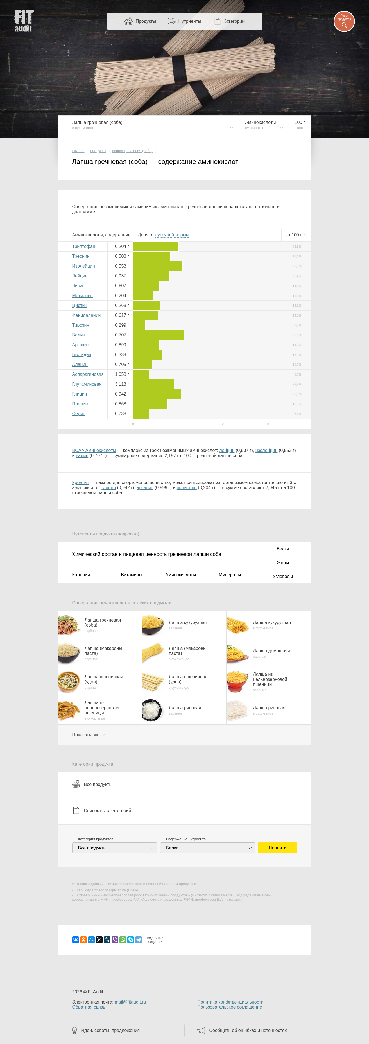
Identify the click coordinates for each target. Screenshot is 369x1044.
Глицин (79, 394)
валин (82, 455)
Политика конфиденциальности (230, 1002)
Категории (234, 21)
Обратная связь (88, 1007)
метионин (187, 487)
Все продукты (92, 784)
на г (294, 234)
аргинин (145, 487)
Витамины (131, 574)
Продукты (146, 21)
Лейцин (80, 276)
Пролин (80, 403)
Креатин (80, 482)
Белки (283, 548)
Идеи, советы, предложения (110, 1030)
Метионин (82, 295)
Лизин (78, 285)
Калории (81, 574)
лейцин (226, 450)
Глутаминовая (87, 384)
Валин (78, 335)
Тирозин (80, 325)
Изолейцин (83, 266)
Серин (78, 413)
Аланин (80, 364)
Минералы (230, 574)
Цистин (79, 305)
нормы (172, 234)
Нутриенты (189, 21)
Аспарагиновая (88, 374)
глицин (108, 487)
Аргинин (80, 344)
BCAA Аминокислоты (94, 450)
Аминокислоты (180, 574)
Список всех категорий (101, 810)
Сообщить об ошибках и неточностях (248, 1030)
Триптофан (83, 246)
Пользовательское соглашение (229, 1007)
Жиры (283, 562)
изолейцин (266, 450)
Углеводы (283, 576)
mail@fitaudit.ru (130, 1002)
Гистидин (81, 354)
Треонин (81, 256)
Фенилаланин (86, 315)
